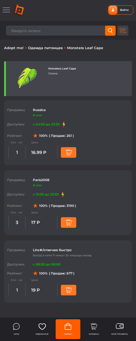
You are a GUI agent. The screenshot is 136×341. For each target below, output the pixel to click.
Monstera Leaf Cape (85, 48)
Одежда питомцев (46, 48)
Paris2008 (41, 180)
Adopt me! (14, 48)
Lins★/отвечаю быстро (52, 250)
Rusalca (39, 110)
